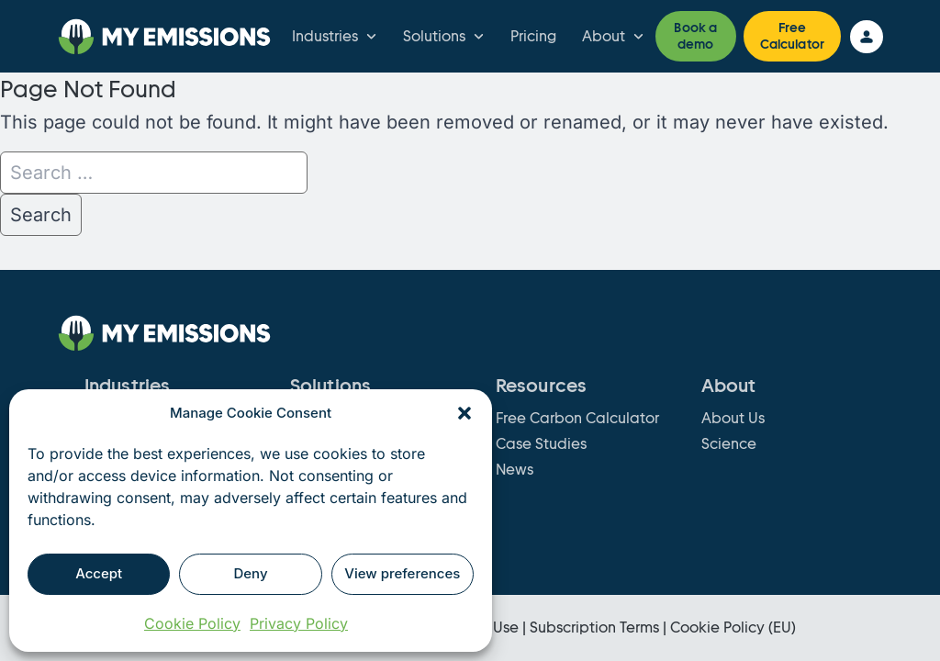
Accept (98, 573)
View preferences (402, 573)
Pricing (533, 36)
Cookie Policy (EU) (733, 627)
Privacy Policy (299, 623)
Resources (541, 386)
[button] (464, 413)
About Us (733, 418)
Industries (336, 37)
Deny (250, 573)
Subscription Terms (594, 627)
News (514, 469)
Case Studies (541, 444)
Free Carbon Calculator (577, 418)
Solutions (445, 37)
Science (728, 444)
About (615, 37)
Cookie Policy (192, 623)
